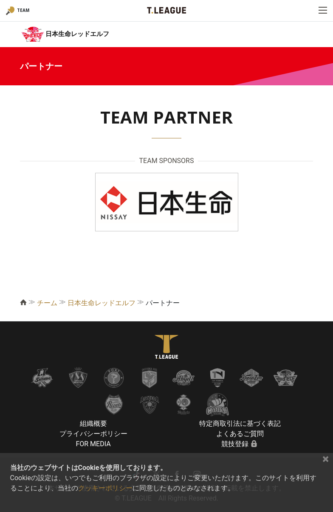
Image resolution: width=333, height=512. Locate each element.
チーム (47, 303)
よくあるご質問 (240, 434)
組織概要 (93, 423)
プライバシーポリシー (93, 434)
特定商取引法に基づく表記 (240, 423)
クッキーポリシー (105, 488)
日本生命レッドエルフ (101, 303)
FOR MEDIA (93, 444)
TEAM (23, 10)
